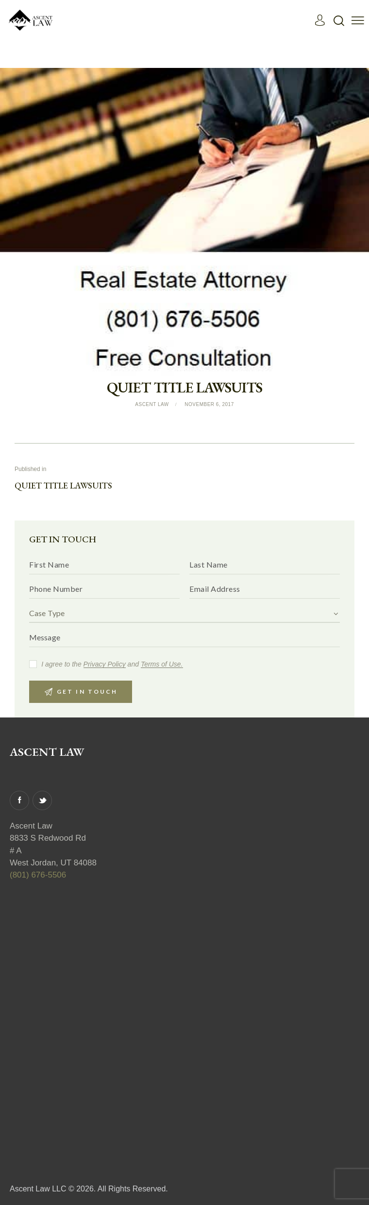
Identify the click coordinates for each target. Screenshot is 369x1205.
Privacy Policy (105, 664)
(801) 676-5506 (38, 875)
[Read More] (31, 20)
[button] (358, 20)
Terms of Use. (162, 664)
